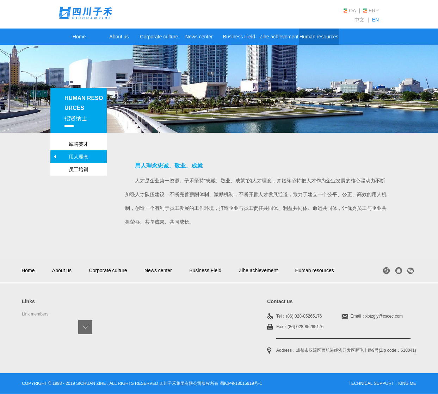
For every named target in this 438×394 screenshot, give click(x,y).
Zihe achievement (278, 36)
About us (119, 36)
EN (375, 20)
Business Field (239, 36)
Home (79, 36)
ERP (374, 10)
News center (199, 36)
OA (352, 10)
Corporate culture (159, 36)
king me (407, 383)
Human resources (319, 36)
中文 (359, 20)
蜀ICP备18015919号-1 (241, 383)
